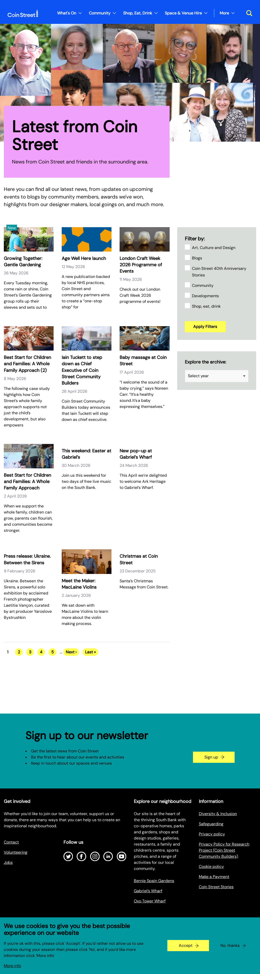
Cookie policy (211, 866)
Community (99, 13)
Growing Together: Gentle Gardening (23, 261)
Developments (205, 296)
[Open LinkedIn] (108, 856)
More (224, 13)
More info (12, 965)
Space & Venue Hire (183, 13)
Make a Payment (214, 876)
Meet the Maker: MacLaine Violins (79, 584)
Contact (11, 842)
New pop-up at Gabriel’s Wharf (136, 454)
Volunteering (15, 852)
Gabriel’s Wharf (148, 891)
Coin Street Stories (216, 886)
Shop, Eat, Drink (137, 13)
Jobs (8, 862)
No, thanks (230, 945)
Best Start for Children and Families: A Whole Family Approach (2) (27, 363)
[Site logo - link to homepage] (23, 13)
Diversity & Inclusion (218, 813)
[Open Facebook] (81, 856)
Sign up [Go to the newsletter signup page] (211, 757)
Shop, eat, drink (206, 306)
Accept (185, 945)
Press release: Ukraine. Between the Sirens (27, 559)
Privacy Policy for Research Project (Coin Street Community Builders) (224, 850)
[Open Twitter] (68, 856)
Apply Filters (205, 326)
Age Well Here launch (84, 258)
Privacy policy (212, 834)
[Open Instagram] (95, 856)
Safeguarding (211, 824)
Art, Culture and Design (213, 247)
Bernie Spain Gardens (154, 880)
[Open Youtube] (121, 856)
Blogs (197, 258)
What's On (66, 13)
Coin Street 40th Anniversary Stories (219, 272)
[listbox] (217, 376)
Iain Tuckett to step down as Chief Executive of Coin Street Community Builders (82, 370)
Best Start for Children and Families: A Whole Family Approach (27, 481)
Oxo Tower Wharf (150, 901)
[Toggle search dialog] (247, 13)
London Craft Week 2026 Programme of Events (141, 264)
